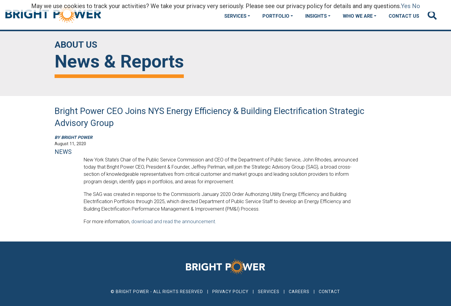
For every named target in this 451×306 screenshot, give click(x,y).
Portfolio (275, 16)
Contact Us (404, 16)
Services (235, 16)
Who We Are (358, 16)
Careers (299, 291)
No (416, 6)
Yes (406, 6)
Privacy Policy (230, 291)
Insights (316, 16)
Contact (329, 291)
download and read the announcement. (173, 221)
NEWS (63, 151)
